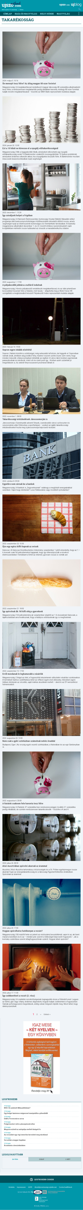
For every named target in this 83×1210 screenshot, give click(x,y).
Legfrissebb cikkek (41, 1179)
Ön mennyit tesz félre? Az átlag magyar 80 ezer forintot (29, 83)
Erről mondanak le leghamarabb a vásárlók (22, 673)
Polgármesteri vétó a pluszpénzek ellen (19, 1124)
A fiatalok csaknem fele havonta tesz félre (22, 803)
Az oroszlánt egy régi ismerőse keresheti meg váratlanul (26, 1135)
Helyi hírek (47, 13)
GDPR (30, 1187)
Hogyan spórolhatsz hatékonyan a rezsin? (22, 930)
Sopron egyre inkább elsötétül (17, 349)
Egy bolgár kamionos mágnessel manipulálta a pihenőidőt (26, 1113)
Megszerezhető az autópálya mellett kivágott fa (22, 1129)
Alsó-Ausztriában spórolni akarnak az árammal (24, 866)
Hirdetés (11, 1187)
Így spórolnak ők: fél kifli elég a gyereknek (22, 611)
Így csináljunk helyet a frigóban (17, 215)
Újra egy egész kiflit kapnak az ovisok (20, 546)
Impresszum (21, 1187)
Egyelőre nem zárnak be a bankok (18, 484)
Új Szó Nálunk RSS (25, 1192)
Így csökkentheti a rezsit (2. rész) (18, 995)
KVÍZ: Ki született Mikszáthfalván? (17, 1108)
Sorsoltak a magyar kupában (15, 1140)
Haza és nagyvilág (26, 13)
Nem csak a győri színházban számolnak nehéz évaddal (28, 741)
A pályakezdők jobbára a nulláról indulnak (22, 285)
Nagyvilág (63, 13)
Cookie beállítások (65, 1187)
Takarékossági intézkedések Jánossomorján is (24, 419)
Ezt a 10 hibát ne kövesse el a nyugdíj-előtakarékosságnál (30, 148)
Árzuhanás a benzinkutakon (14, 1145)
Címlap (7, 13)
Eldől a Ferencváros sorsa (14, 1119)
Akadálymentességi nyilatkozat (46, 1187)
